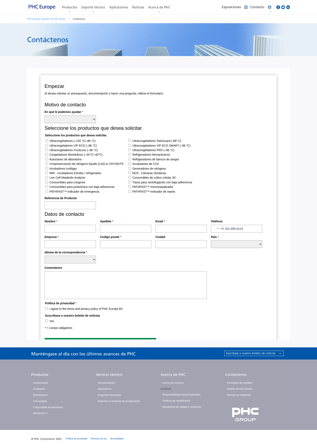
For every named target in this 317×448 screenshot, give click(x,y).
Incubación (39, 388)
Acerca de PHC (159, 7)
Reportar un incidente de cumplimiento (119, 401)
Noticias (138, 7)
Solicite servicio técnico (240, 388)
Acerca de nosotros (173, 382)
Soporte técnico (93, 7)
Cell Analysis (40, 401)
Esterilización (40, 395)
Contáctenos (236, 374)
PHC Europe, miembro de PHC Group (46, 19)
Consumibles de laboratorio (48, 407)
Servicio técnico (109, 374)
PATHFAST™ (40, 413)
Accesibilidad (116, 438)
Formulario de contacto (239, 382)
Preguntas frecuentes (109, 395)
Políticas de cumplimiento (176, 400)
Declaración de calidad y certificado (181, 406)
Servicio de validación (239, 395)
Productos (69, 7)
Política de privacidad (76, 438)
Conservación (40, 382)
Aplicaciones (118, 7)
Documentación (106, 382)
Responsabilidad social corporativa (181, 394)
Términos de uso (98, 438)
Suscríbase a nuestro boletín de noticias (253, 353)
